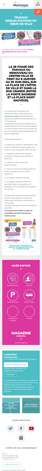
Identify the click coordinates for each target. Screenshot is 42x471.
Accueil (5, 49)
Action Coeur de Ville (17, 49)
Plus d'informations (11, 357)
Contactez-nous (11, 464)
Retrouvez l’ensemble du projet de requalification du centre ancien (21, 247)
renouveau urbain (11, 116)
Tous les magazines (21, 343)
